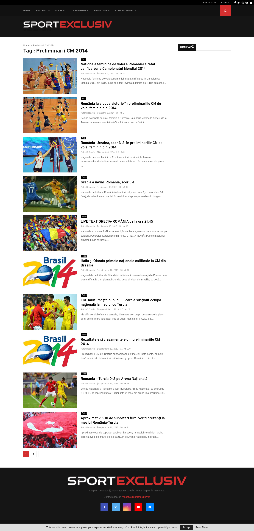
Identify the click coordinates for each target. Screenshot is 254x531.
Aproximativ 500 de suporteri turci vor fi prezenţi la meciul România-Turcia (123, 420)
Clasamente (78, 10)
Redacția (90, 73)
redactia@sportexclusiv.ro (136, 496)
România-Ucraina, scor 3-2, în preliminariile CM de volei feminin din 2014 (122, 145)
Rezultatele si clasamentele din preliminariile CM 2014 (120, 342)
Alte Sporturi (124, 10)
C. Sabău (90, 152)
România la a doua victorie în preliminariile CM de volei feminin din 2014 (121, 106)
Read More (202, 527)
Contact (225, 2)
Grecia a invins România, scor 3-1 (107, 182)
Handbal (41, 10)
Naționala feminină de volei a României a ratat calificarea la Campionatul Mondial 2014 (118, 66)
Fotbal (84, 177)
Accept (186, 527)
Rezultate (100, 10)
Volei (58, 10)
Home (26, 10)
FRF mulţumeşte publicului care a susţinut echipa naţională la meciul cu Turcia (121, 302)
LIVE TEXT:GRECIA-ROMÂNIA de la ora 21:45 (117, 221)
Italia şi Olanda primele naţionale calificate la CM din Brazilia (123, 263)
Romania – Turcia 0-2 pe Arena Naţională (114, 379)
